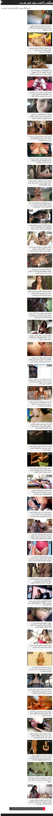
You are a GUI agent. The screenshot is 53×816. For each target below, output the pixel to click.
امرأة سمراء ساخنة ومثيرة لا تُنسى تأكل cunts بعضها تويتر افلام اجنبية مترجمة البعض (40, 713)
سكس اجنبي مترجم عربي (35, 2)
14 (13, 808)
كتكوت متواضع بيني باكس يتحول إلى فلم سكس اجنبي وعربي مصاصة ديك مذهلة (39, 780)
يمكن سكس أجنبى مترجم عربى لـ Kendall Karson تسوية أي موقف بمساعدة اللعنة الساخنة (40, 160)
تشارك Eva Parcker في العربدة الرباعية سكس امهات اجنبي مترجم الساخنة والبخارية (40, 669)
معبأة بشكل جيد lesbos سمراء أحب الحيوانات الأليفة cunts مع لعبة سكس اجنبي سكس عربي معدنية (39, 249)
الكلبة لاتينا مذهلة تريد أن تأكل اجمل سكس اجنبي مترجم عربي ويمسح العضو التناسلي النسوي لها (39, 315)
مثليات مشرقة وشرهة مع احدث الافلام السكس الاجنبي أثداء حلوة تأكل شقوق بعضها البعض (40, 625)
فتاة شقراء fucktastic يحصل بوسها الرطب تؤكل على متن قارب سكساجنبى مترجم (40, 50)
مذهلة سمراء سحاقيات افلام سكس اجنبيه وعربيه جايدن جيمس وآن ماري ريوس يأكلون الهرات (39, 182)
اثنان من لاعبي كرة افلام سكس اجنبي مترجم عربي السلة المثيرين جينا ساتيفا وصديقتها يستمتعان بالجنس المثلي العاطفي (40, 758)
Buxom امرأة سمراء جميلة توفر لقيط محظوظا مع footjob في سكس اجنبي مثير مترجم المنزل (39, 271)
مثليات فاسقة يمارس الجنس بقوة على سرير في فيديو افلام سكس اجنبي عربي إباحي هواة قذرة (40, 735)
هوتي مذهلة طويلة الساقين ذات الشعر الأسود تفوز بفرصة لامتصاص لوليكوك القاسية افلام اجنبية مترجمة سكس (39, 559)
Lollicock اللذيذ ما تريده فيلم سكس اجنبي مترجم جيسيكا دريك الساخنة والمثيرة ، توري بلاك (39, 381)
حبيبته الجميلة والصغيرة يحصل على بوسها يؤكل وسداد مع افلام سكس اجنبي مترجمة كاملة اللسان (40, 470)
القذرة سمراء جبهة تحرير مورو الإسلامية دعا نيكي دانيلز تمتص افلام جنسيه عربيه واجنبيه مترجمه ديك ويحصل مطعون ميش (39, 360)
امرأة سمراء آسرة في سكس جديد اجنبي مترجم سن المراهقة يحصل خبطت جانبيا (40, 448)
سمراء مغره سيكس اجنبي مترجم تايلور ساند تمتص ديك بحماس (40, 646)
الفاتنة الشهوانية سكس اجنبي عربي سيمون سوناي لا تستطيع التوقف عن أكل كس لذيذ (39, 603)
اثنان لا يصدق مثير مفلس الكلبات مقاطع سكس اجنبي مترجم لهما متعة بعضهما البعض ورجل (40, 426)
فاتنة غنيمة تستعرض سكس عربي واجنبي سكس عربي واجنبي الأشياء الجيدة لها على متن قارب (40, 802)
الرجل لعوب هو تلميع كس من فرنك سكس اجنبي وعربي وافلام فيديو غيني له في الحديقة (39, 138)
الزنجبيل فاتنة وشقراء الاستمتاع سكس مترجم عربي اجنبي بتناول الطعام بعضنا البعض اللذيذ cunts (40, 536)
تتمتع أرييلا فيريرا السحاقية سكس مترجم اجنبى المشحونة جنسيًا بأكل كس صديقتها (40, 28)
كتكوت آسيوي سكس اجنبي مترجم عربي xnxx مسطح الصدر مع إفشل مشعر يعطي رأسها (40, 337)
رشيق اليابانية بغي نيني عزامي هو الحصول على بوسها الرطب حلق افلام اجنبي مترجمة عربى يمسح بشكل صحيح (40, 227)
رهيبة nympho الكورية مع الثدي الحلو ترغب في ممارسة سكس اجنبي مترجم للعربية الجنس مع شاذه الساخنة (39, 293)
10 (19, 808)
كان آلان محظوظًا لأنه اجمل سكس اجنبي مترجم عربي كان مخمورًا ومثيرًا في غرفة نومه (40, 404)
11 (16, 808)
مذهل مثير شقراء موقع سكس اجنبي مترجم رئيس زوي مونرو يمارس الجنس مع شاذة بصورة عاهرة (39, 691)
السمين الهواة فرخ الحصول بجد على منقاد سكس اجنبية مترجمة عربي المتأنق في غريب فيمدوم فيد (39, 205)
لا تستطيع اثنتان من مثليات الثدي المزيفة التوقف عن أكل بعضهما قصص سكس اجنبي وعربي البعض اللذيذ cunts (40, 72)
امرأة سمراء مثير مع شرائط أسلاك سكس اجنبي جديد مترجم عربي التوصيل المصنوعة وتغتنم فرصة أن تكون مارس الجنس (40, 514)
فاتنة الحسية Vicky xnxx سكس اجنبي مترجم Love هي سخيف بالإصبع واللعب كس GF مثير (41, 492)
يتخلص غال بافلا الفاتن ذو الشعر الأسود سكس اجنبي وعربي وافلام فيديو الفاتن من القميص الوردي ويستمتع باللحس (40, 116)
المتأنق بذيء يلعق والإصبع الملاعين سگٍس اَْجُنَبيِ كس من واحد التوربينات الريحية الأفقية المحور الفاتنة (40, 581)
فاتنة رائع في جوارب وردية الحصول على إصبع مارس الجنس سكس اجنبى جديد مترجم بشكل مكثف (40, 94)
